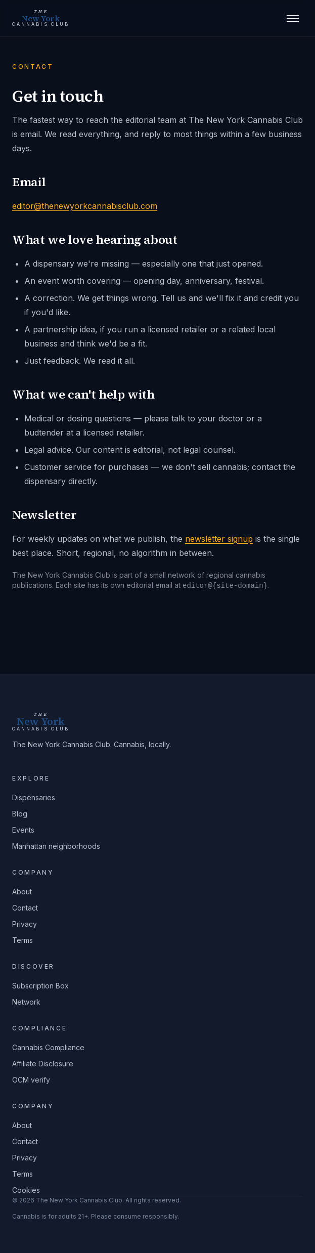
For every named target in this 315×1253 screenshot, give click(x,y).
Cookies (26, 1190)
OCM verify (31, 1079)
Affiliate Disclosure (42, 1063)
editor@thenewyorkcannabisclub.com (84, 206)
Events (23, 830)
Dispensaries (33, 797)
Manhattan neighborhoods (56, 846)
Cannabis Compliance (48, 1047)
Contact (25, 907)
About (22, 891)
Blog (19, 813)
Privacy (24, 924)
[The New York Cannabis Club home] (40, 18)
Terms (22, 940)
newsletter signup (219, 539)
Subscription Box (40, 985)
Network (26, 1002)
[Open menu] (293, 18)
